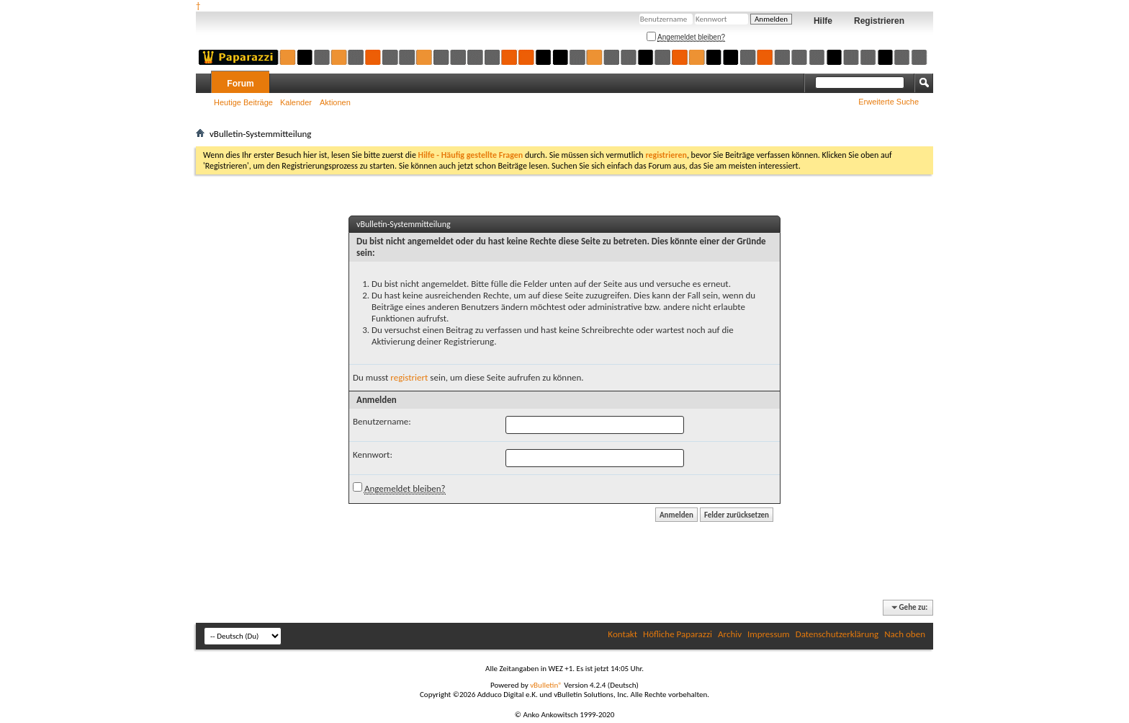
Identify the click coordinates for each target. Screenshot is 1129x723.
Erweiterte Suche (888, 101)
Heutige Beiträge (243, 102)
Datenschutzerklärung (837, 634)
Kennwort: (372, 454)
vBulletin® (546, 685)
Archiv (730, 634)
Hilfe (823, 21)
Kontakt (622, 634)
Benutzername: (382, 421)
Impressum (768, 634)
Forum (240, 84)
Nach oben (904, 634)
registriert (409, 377)
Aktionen (335, 102)
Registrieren (879, 21)
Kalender (296, 102)
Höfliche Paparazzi (677, 634)
